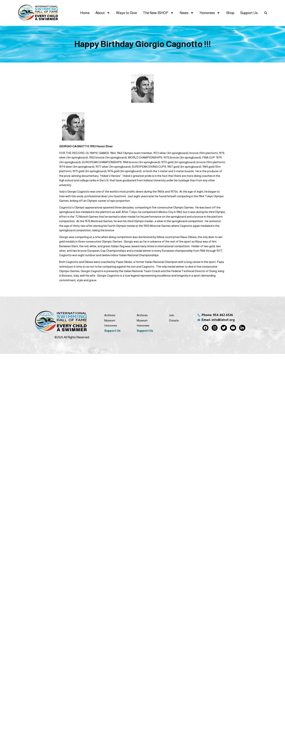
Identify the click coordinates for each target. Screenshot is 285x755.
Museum (109, 320)
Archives (109, 315)
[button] (265, 13)
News (187, 12)
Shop (230, 13)
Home (85, 13)
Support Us (249, 13)
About (102, 12)
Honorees (210, 12)
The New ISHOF (158, 12)
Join (171, 315)
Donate (174, 320)
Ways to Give (126, 13)
